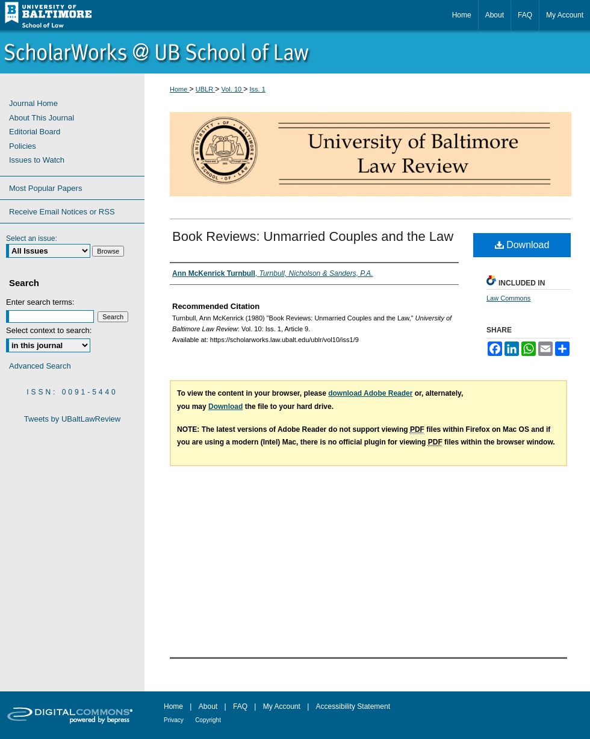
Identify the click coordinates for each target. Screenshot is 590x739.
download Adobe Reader (370, 393)
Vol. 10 (233, 89)
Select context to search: (49, 330)
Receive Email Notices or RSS (62, 211)
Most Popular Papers (45, 188)
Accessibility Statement (353, 706)
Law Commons (508, 298)
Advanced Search (40, 365)
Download (522, 245)
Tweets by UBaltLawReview (72, 418)
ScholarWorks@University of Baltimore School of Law (295, 51)
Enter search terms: (40, 302)
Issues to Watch (36, 159)
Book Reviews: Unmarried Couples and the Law (312, 236)
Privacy (174, 720)
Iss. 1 (258, 89)
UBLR (205, 89)
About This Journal (41, 117)
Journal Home (33, 103)
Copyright (208, 720)
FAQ (240, 706)
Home (179, 89)
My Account (281, 706)
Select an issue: (31, 238)
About (208, 706)
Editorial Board (34, 131)
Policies (22, 146)
